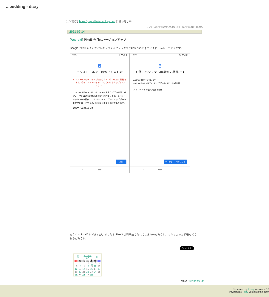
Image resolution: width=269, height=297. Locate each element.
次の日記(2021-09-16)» (192, 27)
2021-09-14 (77, 31)
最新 (178, 27)
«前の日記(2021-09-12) (164, 27)
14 (83, 268)
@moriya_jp (196, 280)
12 (76, 268)
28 (83, 274)
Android (76, 39)
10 (95, 266)
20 (80, 271)
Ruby (245, 291)
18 (99, 268)
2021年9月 (88, 256)
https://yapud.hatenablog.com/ (97, 21)
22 (87, 271)
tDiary (251, 289)
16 (91, 268)
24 (95, 271)
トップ (149, 27)
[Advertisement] (134, 203)
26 (76, 274)
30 (91, 274)
